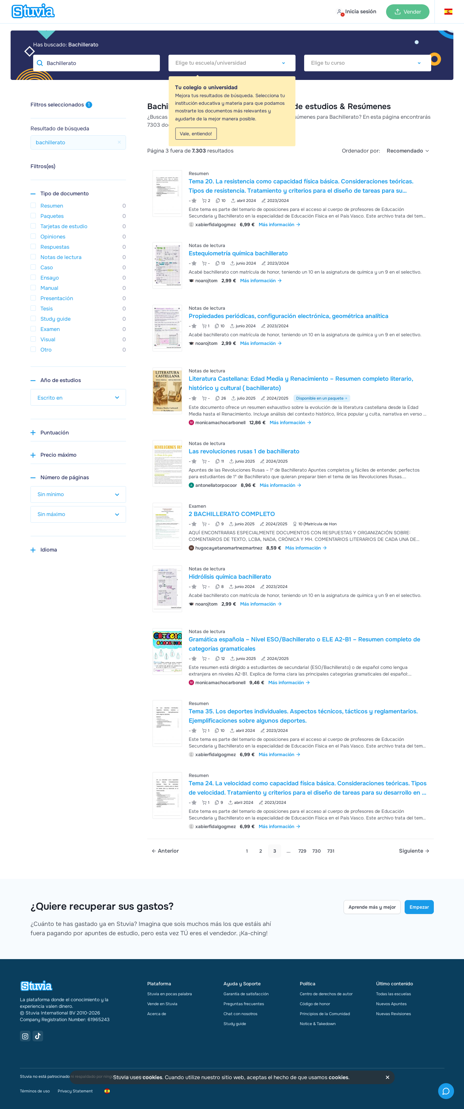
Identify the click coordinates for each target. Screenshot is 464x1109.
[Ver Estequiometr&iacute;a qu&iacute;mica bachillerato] (290, 265)
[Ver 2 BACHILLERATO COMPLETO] (290, 526)
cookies (152, 1077)
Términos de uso (35, 1091)
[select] (408, 151)
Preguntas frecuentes (244, 1004)
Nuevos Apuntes (391, 1004)
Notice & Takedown (318, 1023)
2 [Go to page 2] (260, 851)
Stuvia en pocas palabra (169, 994)
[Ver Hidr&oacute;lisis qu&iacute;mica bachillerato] (290, 589)
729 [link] (302, 851)
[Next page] (414, 851)
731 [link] (330, 851)
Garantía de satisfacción (246, 994)
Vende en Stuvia (162, 1004)
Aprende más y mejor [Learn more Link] (372, 907)
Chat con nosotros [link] (240, 1013)
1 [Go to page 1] (247, 851)
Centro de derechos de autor (326, 994)
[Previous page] (165, 851)
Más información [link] (280, 225)
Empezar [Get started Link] (419, 907)
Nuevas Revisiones (393, 1013)
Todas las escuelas (393, 994)
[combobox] (232, 63)
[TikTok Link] (38, 1036)
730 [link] (316, 851)
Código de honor (315, 1004)
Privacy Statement (75, 1091)
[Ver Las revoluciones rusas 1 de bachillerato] (290, 463)
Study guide (235, 1023)
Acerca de (156, 1013)
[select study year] (78, 397)
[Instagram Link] (25, 1036)
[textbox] (232, 63)
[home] (33, 11)
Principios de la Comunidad (325, 1013)
